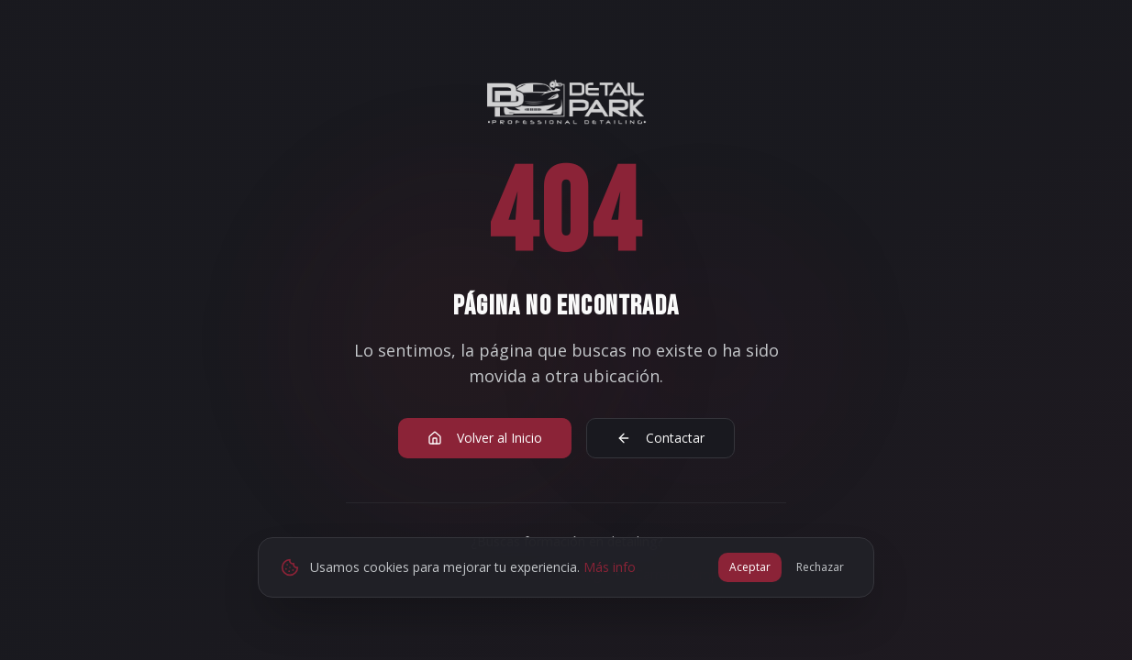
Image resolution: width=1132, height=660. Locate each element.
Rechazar (820, 567)
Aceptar (750, 567)
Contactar (660, 437)
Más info (609, 567)
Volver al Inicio (484, 437)
